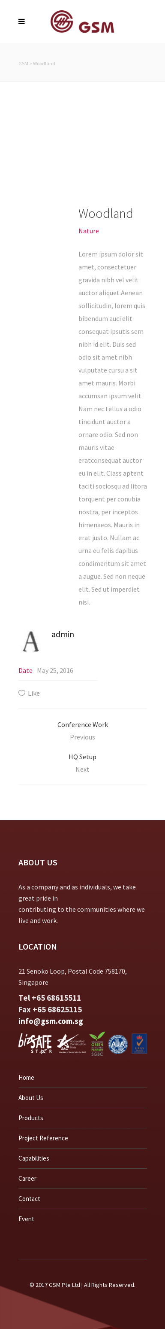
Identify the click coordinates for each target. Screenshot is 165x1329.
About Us (30, 1098)
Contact (29, 1199)
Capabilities (33, 1158)
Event (26, 1219)
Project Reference (43, 1138)
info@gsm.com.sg (50, 1021)
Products (30, 1118)
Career (27, 1178)
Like (34, 693)
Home (26, 1077)
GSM (23, 63)
